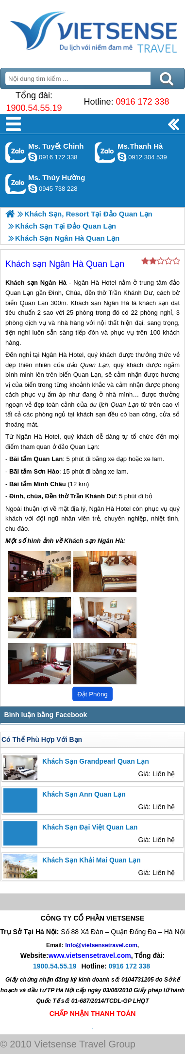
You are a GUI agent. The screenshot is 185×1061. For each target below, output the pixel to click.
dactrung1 (32, 188)
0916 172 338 (142, 102)
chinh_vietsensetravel (32, 157)
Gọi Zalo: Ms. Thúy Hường (16, 184)
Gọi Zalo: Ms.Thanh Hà (105, 152)
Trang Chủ (92, 31)
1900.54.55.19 (34, 108)
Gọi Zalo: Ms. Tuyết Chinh (16, 152)
